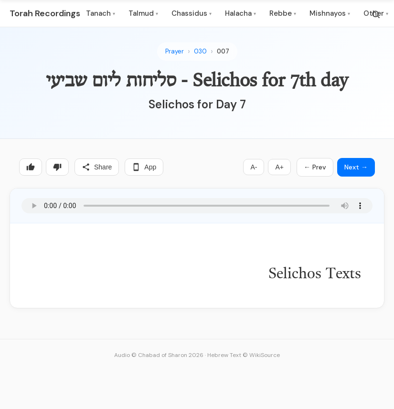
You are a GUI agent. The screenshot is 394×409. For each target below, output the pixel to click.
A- (253, 167)
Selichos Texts (314, 274)
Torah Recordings (45, 13)
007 (223, 51)
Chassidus (191, 13)
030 (200, 51)
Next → (356, 167)
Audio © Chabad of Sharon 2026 (158, 355)
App (144, 167)
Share (97, 167)
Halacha (240, 13)
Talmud (143, 13)
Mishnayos (329, 13)
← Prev (315, 167)
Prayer (174, 51)
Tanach (100, 13)
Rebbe (282, 13)
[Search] (375, 14)
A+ (279, 167)
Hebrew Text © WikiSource (243, 355)
